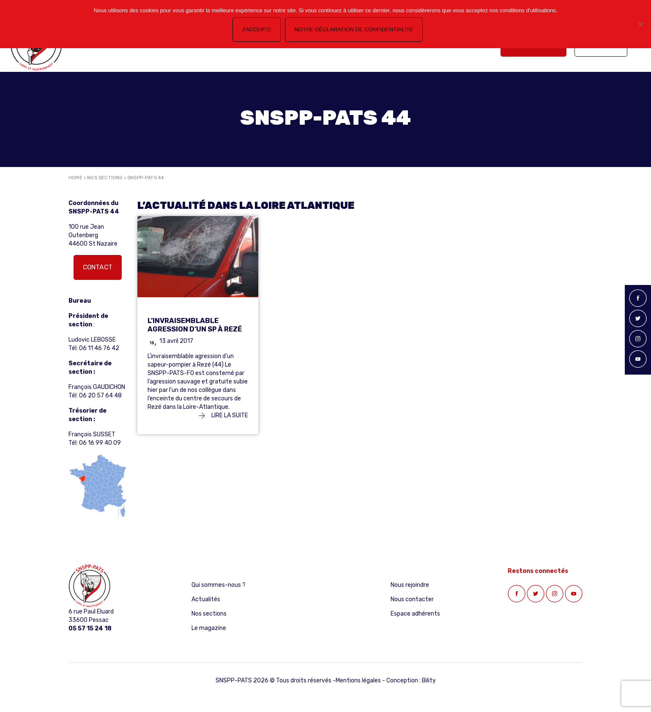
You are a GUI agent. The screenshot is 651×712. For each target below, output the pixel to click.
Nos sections (104, 178)
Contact (97, 267)
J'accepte (256, 29)
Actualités (205, 599)
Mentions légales (358, 680)
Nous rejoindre (410, 585)
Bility (429, 680)
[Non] (640, 24)
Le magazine (208, 628)
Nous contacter (412, 599)
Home (75, 178)
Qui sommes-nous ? (218, 585)
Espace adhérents (415, 613)
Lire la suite (223, 415)
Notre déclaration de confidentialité (353, 29)
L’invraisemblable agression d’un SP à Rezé (195, 325)
